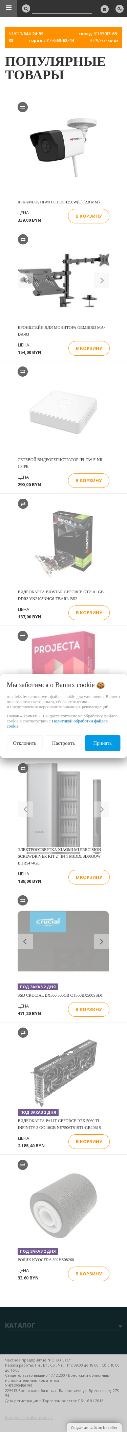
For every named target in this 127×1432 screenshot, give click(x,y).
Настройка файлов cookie (29, 1417)
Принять (102, 743)
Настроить (63, 743)
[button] (25, 280)
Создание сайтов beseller (94, 1427)
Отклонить (24, 743)
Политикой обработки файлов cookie (57, 723)
